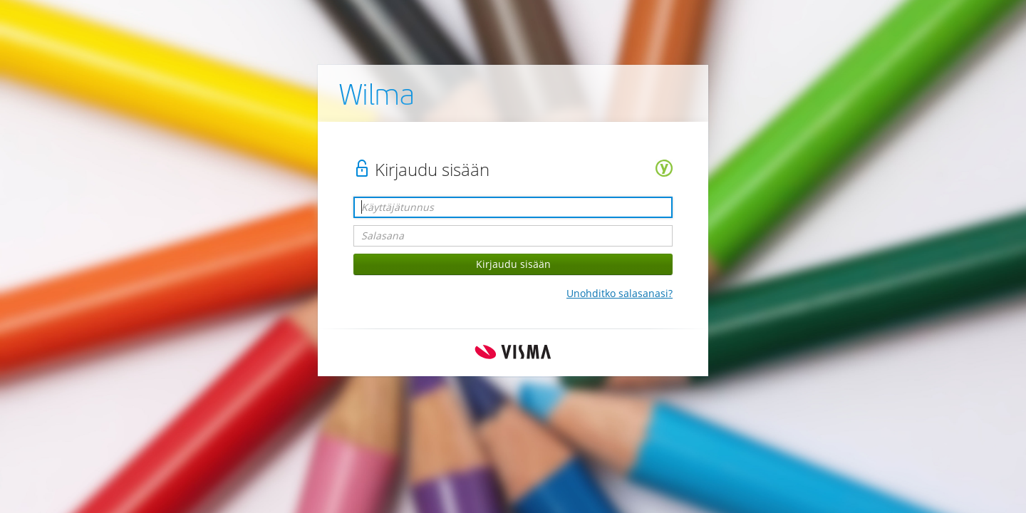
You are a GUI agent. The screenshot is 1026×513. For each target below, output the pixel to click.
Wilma (377, 97)
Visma (513, 352)
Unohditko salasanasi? (619, 293)
